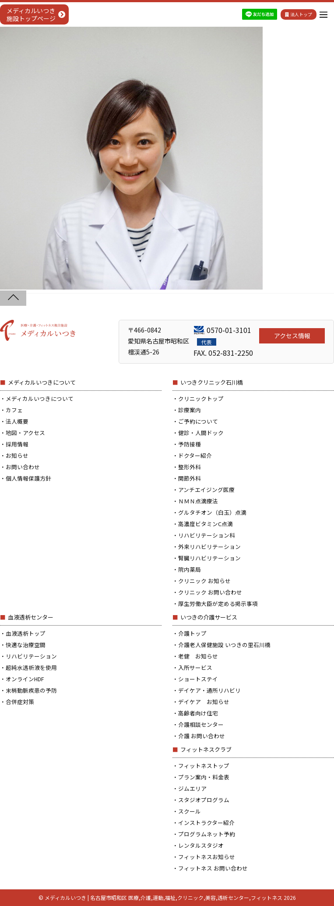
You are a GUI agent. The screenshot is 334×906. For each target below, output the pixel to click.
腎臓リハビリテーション (209, 558)
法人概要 (17, 421)
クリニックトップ (201, 398)
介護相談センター (201, 724)
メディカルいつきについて (42, 382)
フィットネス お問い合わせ (213, 868)
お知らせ (17, 455)
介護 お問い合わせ (201, 736)
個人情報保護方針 (28, 478)
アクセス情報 (292, 335)
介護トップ (192, 633)
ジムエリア (192, 788)
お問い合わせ (23, 467)
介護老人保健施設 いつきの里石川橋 (224, 645)
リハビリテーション (31, 656)
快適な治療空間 (26, 645)
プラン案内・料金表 (203, 777)
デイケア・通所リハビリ (209, 690)
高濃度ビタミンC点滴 (205, 524)
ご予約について (198, 421)
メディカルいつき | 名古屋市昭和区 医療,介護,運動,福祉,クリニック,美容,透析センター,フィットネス (163, 897)
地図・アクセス (25, 432)
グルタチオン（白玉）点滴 (212, 512)
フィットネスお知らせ (206, 857)
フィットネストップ (203, 765)
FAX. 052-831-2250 (223, 352)
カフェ (14, 410)
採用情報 (17, 444)
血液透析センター (30, 617)
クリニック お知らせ (204, 581)
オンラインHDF (25, 679)
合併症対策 (20, 701)
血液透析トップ (26, 633)
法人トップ (298, 14)
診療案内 (189, 410)
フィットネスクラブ (206, 749)
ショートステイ (198, 679)
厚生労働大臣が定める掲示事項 (218, 603)
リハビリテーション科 (206, 535)
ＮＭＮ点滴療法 (198, 501)
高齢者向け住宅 (198, 713)
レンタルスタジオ (201, 845)
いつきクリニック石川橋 (211, 382)
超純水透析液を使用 (31, 667)
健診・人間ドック (201, 432)
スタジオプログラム (203, 800)
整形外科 (189, 467)
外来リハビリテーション (209, 546)
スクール (189, 811)
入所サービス (195, 667)
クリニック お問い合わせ (210, 592)
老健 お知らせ (198, 656)
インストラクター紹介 (206, 822)
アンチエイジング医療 (206, 489)
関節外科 (189, 478)
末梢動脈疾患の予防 (31, 690)
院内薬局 (189, 569)
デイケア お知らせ (203, 701)
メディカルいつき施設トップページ (31, 14)
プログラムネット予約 (206, 834)
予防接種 (189, 444)
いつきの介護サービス (208, 617)
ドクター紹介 (195, 455)
